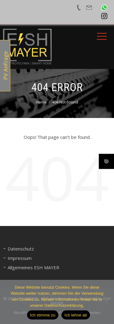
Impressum (20, 258)
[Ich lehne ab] (106, 302)
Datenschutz (21, 249)
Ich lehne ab (75, 315)
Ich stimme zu (42, 315)
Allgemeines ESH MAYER (33, 267)
